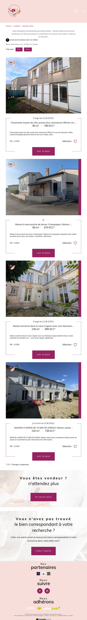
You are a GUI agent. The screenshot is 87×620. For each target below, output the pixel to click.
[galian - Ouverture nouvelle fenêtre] (31, 608)
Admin (47, 615)
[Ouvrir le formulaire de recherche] (76, 11)
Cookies (70, 615)
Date (28, 49)
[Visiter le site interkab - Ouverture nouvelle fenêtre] (51, 608)
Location (17, 26)
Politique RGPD (62, 615)
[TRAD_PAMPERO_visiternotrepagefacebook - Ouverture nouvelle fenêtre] (40, 591)
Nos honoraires (18, 615)
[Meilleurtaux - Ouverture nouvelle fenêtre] (43, 573)
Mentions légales (38, 615)
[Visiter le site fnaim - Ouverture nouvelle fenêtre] (39, 608)
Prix (19, 49)
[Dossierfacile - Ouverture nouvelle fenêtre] (38, 573)
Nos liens (53, 615)
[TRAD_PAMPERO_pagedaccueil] (15, 17)
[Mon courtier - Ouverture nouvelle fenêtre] (48, 573)
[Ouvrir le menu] (83, 11)
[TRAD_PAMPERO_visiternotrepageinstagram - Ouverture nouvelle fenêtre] (47, 591)
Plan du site (28, 615)
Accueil (8, 26)
